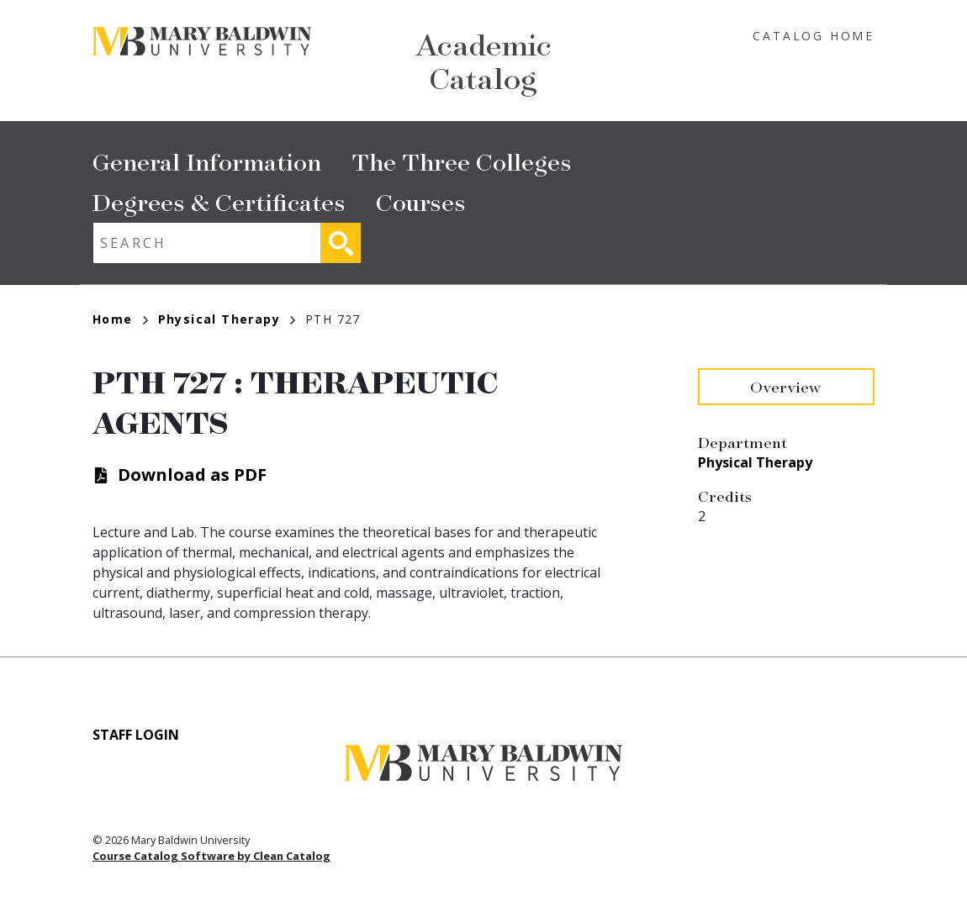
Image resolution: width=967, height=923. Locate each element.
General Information (206, 161)
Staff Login (135, 734)
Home (120, 319)
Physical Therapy (226, 319)
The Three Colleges (461, 161)
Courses (421, 201)
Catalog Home (814, 36)
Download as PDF (192, 474)
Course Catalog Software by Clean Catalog (211, 855)
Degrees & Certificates (219, 201)
